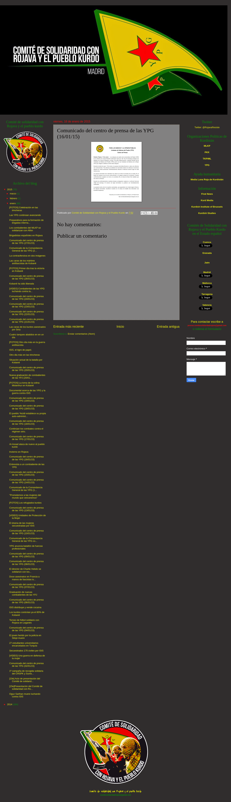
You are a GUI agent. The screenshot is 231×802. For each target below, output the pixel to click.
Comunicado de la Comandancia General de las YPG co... (25, 539)
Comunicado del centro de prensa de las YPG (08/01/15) (26, 562)
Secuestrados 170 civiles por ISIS (26, 650)
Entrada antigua (168, 326)
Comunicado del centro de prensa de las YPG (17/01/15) (26, 438)
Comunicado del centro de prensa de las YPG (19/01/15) (26, 399)
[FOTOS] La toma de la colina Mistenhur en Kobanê (24, 384)
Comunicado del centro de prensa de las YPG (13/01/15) (26, 509)
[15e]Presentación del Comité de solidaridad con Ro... (25, 687)
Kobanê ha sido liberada (21, 283)
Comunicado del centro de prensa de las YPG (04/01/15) (26, 629)
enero (13, 203)
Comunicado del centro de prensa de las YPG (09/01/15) (26, 555)
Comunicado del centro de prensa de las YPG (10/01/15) (26, 532)
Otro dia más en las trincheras (24, 354)
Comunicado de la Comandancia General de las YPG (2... (25, 249)
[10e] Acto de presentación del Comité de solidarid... (24, 680)
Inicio (120, 326)
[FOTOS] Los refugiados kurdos (25, 502)
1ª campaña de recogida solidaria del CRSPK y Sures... (26, 672)
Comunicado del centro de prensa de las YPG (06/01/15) (26, 601)
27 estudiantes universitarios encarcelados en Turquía (23, 644)
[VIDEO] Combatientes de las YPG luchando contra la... (27, 290)
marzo (13, 193)
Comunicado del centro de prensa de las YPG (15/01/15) (26, 473)
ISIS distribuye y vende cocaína (25, 607)
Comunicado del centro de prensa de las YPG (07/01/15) (26, 585)
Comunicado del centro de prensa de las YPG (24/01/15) (26, 297)
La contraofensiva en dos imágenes (27, 255)
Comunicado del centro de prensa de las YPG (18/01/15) (26, 407)
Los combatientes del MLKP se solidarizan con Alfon (25, 229)
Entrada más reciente (68, 326)
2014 (9, 704)
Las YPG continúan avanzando (25, 215)
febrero (13, 198)
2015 (9, 189)
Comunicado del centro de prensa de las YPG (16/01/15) (26, 458)
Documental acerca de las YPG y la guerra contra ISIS (27, 391)
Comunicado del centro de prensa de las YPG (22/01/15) (26, 313)
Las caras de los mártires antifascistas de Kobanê (22, 262)
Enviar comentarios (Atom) (81, 333)
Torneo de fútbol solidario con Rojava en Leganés (24, 621)
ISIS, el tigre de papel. (20, 349)
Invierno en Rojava (18, 451)
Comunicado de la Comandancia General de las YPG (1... (25, 488)
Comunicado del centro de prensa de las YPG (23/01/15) (26, 305)
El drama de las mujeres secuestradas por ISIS (21, 524)
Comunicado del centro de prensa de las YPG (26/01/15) (26, 277)
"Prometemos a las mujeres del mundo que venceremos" (25, 496)
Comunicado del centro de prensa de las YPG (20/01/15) (26, 368)
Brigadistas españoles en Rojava (26, 235)
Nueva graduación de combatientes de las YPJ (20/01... (27, 376)
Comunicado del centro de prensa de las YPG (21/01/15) (26, 320)
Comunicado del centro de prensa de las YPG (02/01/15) (26, 664)
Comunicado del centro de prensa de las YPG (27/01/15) (26, 241)
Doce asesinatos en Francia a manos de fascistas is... (24, 578)
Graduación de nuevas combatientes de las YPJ (23, 593)
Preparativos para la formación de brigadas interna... (26, 221)
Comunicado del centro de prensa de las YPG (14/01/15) (26, 481)
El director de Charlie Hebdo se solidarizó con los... (25, 570)
